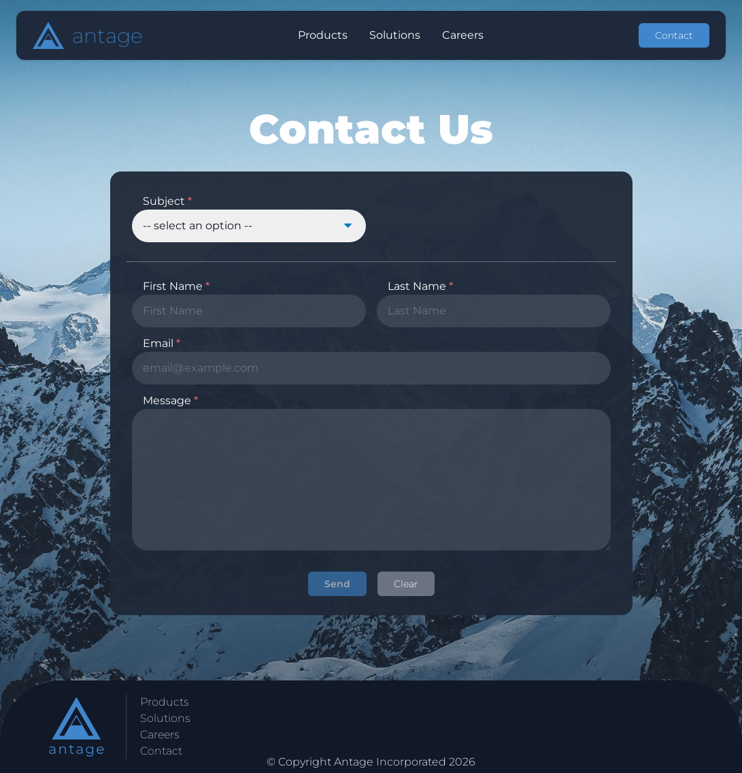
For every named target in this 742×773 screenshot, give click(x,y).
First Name (176, 286)
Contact (674, 35)
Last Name (420, 286)
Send (337, 584)
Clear (406, 584)
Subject (167, 201)
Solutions (165, 718)
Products (164, 701)
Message (170, 400)
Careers (160, 734)
